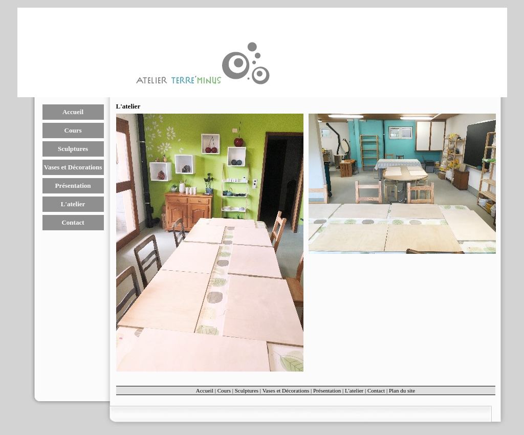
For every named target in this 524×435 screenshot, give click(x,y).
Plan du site (402, 390)
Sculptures (73, 149)
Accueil (72, 112)
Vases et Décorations (73, 167)
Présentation (73, 185)
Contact (72, 222)
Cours (73, 130)
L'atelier (73, 204)
